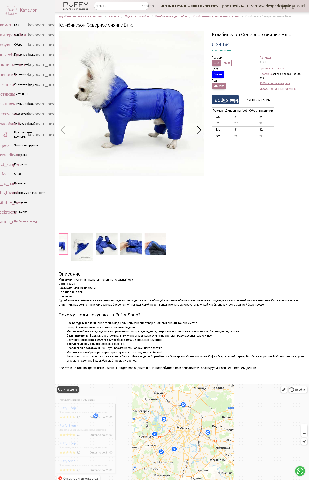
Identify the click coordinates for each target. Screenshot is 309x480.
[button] (239, 5)
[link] (173, 6)
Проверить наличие (272, 68)
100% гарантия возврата (275, 83)
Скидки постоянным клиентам (278, 88)
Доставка (266, 73)
